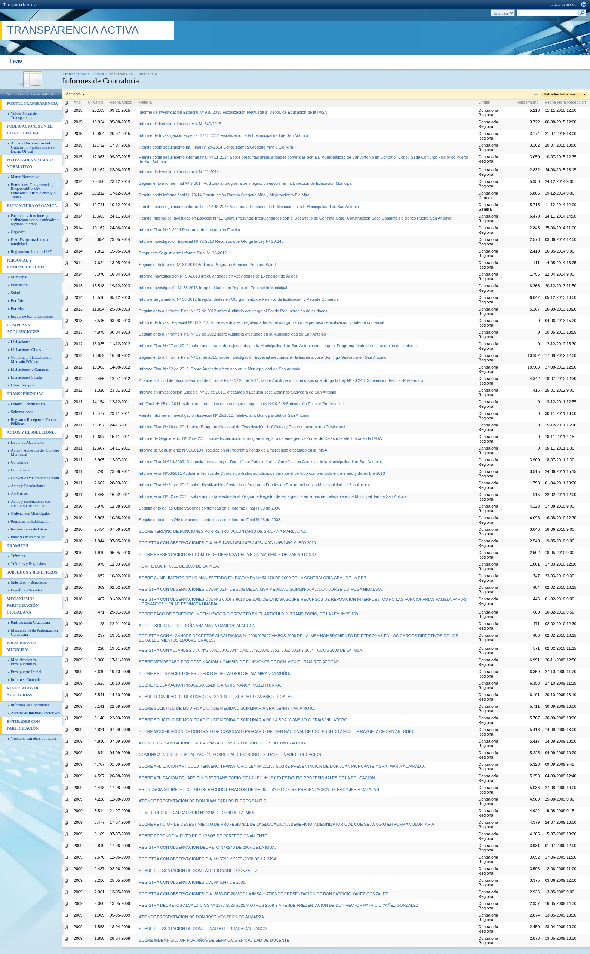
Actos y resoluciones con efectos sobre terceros (31, 503)
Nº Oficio (96, 102)
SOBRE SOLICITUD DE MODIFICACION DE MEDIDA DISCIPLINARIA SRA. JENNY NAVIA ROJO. (227, 708)
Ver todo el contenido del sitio (31, 94)
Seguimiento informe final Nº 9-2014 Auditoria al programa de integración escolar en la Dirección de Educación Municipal (245, 183)
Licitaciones (20, 342)
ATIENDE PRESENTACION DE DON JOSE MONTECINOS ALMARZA (201, 917)
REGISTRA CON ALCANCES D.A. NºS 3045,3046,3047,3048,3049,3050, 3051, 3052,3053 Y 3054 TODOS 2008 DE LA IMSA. (251, 650)
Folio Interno (527, 102)
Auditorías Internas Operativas (35, 713)
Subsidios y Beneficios (32, 572)
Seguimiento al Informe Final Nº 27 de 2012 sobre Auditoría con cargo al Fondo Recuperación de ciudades (233, 311)
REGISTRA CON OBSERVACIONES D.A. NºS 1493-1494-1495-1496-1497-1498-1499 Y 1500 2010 (227, 543)
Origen (485, 102)
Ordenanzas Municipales (30, 513)
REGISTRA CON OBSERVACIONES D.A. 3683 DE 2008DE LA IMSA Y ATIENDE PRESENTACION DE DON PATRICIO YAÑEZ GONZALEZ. (264, 894)
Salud (15, 293)
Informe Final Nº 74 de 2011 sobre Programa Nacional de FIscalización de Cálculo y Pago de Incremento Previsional (242, 427)
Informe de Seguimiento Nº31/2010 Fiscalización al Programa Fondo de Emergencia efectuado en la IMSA (233, 450)
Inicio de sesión (564, 4)
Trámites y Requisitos (28, 564)
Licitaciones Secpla (26, 377)
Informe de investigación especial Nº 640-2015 (180, 124)
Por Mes (17, 308)
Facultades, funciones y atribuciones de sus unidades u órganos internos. (35, 220)
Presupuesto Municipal (21, 646)
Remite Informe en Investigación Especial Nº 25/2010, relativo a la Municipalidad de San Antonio (224, 415)
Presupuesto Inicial (26, 672)
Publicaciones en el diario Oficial (30, 129)
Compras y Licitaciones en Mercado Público (32, 359)
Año (77, 102)
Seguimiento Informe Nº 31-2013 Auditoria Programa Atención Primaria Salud (207, 264)
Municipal (19, 277)
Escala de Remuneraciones (32, 316)
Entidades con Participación (23, 724)
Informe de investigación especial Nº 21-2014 (179, 171)
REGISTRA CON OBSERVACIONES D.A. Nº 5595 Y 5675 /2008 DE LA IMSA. (208, 859)
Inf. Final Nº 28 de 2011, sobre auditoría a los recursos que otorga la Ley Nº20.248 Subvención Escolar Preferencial (241, 403)
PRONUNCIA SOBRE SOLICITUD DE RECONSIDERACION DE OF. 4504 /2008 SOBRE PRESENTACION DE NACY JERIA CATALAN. (259, 789)
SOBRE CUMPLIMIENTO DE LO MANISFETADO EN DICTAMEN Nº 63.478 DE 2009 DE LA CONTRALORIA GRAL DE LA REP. (253, 577)
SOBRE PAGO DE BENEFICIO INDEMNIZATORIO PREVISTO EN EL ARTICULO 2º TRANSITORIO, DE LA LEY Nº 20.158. (249, 614)
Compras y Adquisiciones (23, 328)
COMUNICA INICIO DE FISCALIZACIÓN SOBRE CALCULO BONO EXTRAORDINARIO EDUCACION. (230, 754)
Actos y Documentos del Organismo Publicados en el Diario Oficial (33, 147)
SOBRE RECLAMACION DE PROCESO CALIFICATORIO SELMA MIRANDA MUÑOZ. (215, 673)
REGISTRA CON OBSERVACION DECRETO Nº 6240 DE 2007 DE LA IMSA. (207, 847)
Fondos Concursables (28, 404)
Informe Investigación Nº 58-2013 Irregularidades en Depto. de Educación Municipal (213, 287)
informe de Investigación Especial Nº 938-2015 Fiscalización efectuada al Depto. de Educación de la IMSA (233, 112)
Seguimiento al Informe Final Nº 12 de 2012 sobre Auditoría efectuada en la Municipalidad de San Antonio (232, 334)
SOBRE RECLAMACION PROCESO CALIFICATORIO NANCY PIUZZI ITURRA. (210, 685)
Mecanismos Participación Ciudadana (23, 605)
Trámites (17, 546)
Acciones (73, 94)
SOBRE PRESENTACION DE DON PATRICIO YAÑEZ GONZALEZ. (199, 870)
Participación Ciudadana (30, 622)
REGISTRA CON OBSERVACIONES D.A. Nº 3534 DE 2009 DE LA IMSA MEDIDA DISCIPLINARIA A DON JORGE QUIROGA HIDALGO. (260, 589)
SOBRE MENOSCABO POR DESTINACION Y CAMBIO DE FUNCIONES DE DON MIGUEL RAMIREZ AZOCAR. (239, 662)
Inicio (16, 61)
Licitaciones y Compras (30, 369)
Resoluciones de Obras (29, 529)
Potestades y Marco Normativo (30, 163)
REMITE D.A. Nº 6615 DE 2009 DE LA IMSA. (179, 566)
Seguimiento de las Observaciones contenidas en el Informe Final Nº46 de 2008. (210, 519)
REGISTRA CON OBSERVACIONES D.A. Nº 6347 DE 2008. (192, 882)
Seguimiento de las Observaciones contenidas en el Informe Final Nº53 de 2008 (209, 508)
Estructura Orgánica (32, 206)
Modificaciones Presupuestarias (23, 662)
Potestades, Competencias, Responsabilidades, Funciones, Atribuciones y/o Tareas (33, 191)
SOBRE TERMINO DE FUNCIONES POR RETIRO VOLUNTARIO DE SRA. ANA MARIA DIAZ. (223, 531)
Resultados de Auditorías (23, 691)
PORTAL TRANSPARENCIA (32, 103)
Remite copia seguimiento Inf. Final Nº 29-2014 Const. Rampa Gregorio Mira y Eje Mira (216, 147)
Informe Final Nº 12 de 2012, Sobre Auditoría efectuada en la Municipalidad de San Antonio (219, 369)
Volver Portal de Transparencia (24, 115)
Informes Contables (26, 680)
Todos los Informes (559, 94)
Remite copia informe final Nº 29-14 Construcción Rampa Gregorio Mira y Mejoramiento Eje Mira (224, 195)
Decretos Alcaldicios (27, 442)
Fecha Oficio (121, 102)
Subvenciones (22, 412)
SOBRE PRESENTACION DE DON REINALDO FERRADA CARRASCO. (203, 928)
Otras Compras (23, 385)
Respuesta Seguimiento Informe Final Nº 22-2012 (183, 253)
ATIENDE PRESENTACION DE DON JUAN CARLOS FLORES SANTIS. (203, 801)
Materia (145, 102)
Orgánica (18, 232)
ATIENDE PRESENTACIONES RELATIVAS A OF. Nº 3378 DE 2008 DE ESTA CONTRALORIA (222, 743)
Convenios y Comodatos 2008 (35, 478)
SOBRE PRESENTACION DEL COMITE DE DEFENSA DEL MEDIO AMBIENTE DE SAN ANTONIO (227, 554)
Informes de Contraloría (30, 705)
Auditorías (19, 494)
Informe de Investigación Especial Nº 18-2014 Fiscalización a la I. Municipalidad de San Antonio (223, 135)
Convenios (19, 462)
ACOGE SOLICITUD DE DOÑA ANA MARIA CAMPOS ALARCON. (197, 625)
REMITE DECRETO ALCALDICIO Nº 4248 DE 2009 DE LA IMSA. (197, 812)
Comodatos (20, 470)
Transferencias (25, 394)
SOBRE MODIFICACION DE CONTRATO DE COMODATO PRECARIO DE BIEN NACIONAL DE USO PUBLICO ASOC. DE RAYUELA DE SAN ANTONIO (276, 731)
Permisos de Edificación (30, 521)
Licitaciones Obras (26, 350)
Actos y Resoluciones (31, 432)
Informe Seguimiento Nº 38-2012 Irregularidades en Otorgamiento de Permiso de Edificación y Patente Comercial (239, 299)
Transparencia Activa (20, 5)
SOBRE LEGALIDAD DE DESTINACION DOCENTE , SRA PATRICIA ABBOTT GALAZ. (216, 696)
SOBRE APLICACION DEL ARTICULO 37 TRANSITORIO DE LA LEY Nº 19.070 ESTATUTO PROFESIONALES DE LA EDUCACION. (257, 778)
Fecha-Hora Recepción (565, 102)
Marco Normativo (25, 177)
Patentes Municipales (28, 537)
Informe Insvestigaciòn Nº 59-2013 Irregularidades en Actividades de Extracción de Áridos (218, 276)
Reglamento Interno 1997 (31, 252)
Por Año (17, 301)
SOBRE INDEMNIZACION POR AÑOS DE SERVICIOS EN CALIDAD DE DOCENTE (214, 940)
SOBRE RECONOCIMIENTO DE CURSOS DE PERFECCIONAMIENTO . (204, 836)
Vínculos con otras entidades (34, 738)
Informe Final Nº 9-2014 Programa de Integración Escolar (189, 229)
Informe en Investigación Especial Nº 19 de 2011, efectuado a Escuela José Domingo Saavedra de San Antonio (237, 392)
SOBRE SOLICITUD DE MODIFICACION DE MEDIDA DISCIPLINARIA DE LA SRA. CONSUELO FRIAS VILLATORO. (243, 720)
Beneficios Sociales (26, 590)
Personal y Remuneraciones (26, 263)
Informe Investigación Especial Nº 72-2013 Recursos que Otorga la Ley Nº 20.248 (211, 241)
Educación (19, 285)
